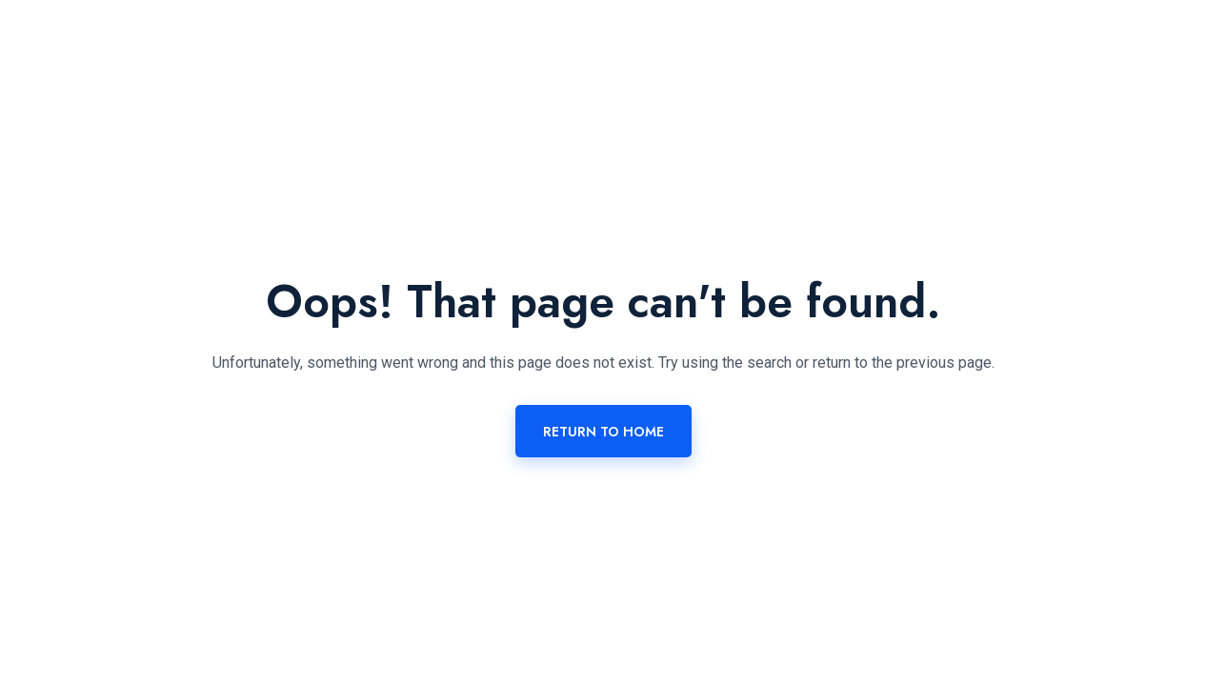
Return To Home (603, 431)
